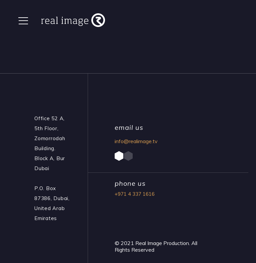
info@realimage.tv (136, 141)
